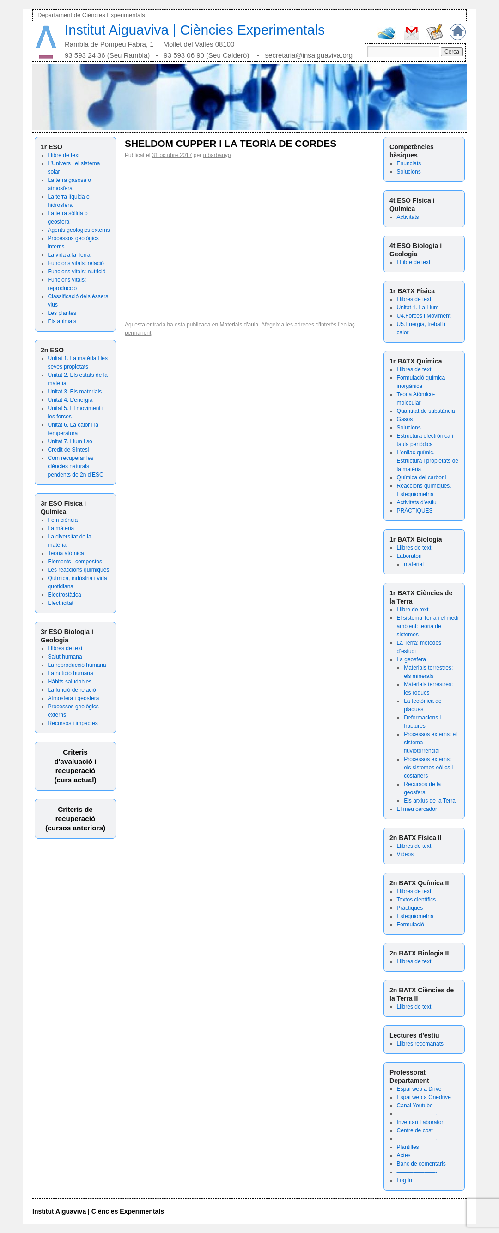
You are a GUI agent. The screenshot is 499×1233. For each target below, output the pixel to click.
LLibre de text (414, 262)
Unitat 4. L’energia (70, 400)
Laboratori (409, 556)
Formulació (410, 924)
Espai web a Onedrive (424, 1097)
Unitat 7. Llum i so (70, 441)
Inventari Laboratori (420, 1122)
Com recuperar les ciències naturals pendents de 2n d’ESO (76, 466)
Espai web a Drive (419, 1089)
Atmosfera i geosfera (73, 698)
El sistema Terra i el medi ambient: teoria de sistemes (428, 626)
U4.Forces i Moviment (424, 316)
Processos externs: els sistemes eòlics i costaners (428, 767)
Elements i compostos (75, 561)
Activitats (408, 217)
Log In (404, 1180)
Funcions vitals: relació (76, 263)
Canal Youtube (415, 1105)
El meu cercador (417, 809)
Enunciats (409, 163)
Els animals (62, 321)
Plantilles (408, 1147)
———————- (417, 1114)
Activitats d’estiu (417, 502)
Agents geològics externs (79, 230)
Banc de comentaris (421, 1163)
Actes (404, 1155)
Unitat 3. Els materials (75, 391)
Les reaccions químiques (79, 570)
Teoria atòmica (66, 553)
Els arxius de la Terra (430, 801)
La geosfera (411, 659)
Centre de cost (415, 1130)
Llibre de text (64, 155)
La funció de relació (72, 690)
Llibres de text (65, 648)
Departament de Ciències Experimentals (91, 15)
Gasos (405, 419)
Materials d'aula (239, 324)
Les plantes (62, 313)
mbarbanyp (217, 155)
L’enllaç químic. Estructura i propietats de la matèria (427, 460)
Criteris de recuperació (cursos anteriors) (75, 818)
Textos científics (416, 899)
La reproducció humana (77, 665)
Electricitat (60, 603)
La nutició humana (70, 673)
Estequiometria (415, 916)
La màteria (61, 528)
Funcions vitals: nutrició (77, 271)
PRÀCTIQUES (415, 511)
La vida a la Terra (69, 255)
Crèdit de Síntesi (68, 450)
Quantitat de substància (426, 411)
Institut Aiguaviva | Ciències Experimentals (195, 29)
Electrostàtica (64, 595)
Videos (405, 854)
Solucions (409, 172)
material (414, 564)
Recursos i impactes (73, 723)
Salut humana (65, 656)
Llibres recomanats (420, 1043)
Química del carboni (421, 477)
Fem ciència (63, 520)
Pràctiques (410, 908)
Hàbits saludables (70, 681)
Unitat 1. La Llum (418, 307)
